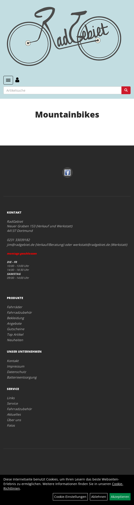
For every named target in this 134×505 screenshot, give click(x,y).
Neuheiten (15, 340)
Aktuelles (14, 414)
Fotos (11, 425)
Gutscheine (15, 329)
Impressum (15, 366)
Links (11, 398)
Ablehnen (98, 496)
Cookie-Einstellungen (70, 496)
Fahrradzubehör (19, 312)
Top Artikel (15, 334)
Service (12, 403)
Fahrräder (14, 307)
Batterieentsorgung (22, 377)
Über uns (14, 420)
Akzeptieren (120, 496)
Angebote (14, 323)
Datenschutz (16, 372)
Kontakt (13, 361)
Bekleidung (15, 318)
